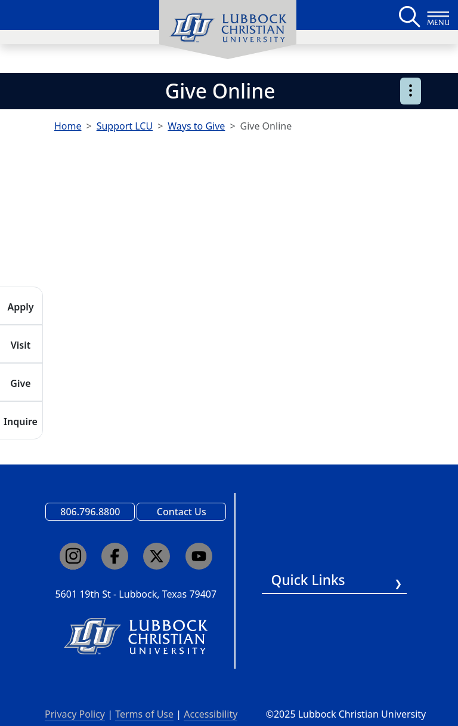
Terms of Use (144, 714)
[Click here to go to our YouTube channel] (198, 556)
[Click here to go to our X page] (156, 556)
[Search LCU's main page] (408, 15)
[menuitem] (227, 30)
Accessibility (210, 714)
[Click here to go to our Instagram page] (73, 556)
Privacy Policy (75, 714)
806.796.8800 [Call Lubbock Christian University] (90, 511)
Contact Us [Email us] (181, 511)
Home (68, 126)
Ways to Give (196, 126)
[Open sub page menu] (410, 91)
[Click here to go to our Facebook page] (114, 556)
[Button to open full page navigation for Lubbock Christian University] (438, 15)
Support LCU (125, 126)
